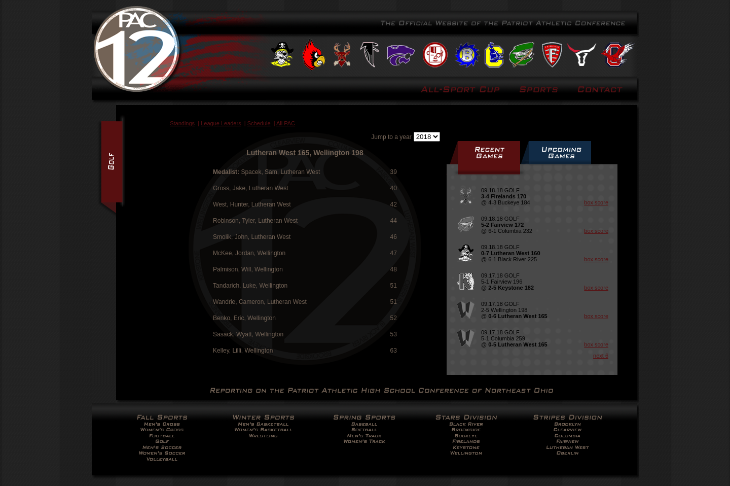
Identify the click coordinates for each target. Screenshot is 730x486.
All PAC (285, 123)
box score (596, 202)
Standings (182, 123)
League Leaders (221, 123)
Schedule (259, 123)
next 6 (600, 356)
